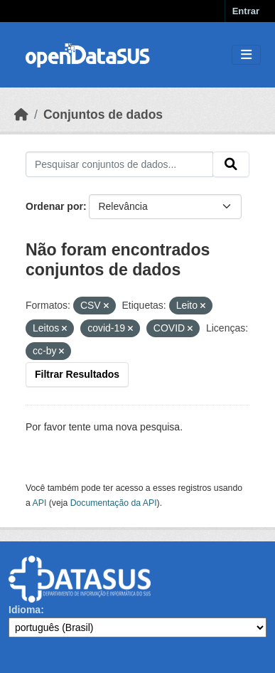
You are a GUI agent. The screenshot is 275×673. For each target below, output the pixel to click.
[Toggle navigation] (246, 55)
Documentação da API (113, 503)
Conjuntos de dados (103, 114)
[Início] (21, 114)
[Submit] (230, 164)
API (40, 503)
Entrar (245, 11)
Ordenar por (54, 206)
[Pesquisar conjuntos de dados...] (119, 164)
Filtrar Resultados (77, 374)
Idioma (25, 609)
